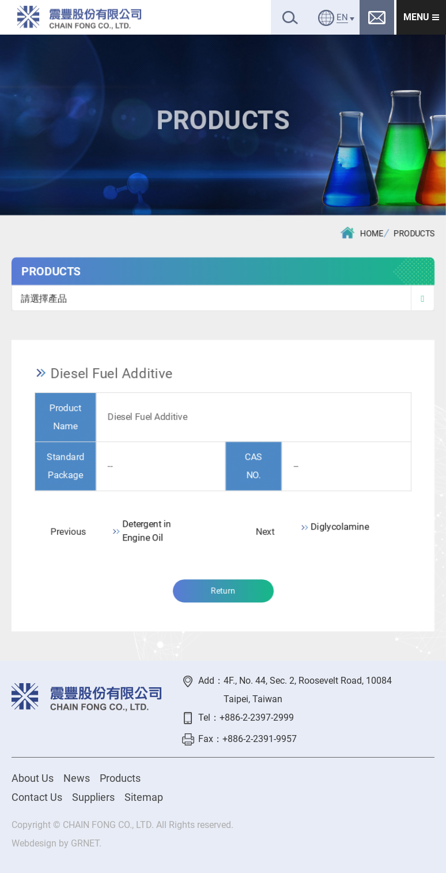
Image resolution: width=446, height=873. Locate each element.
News (76, 778)
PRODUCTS (414, 234)
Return (223, 592)
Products (120, 778)
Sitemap (143, 797)
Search (290, 17)
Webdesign (34, 843)
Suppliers (93, 797)
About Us (33, 778)
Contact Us (37, 797)
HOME (362, 233)
